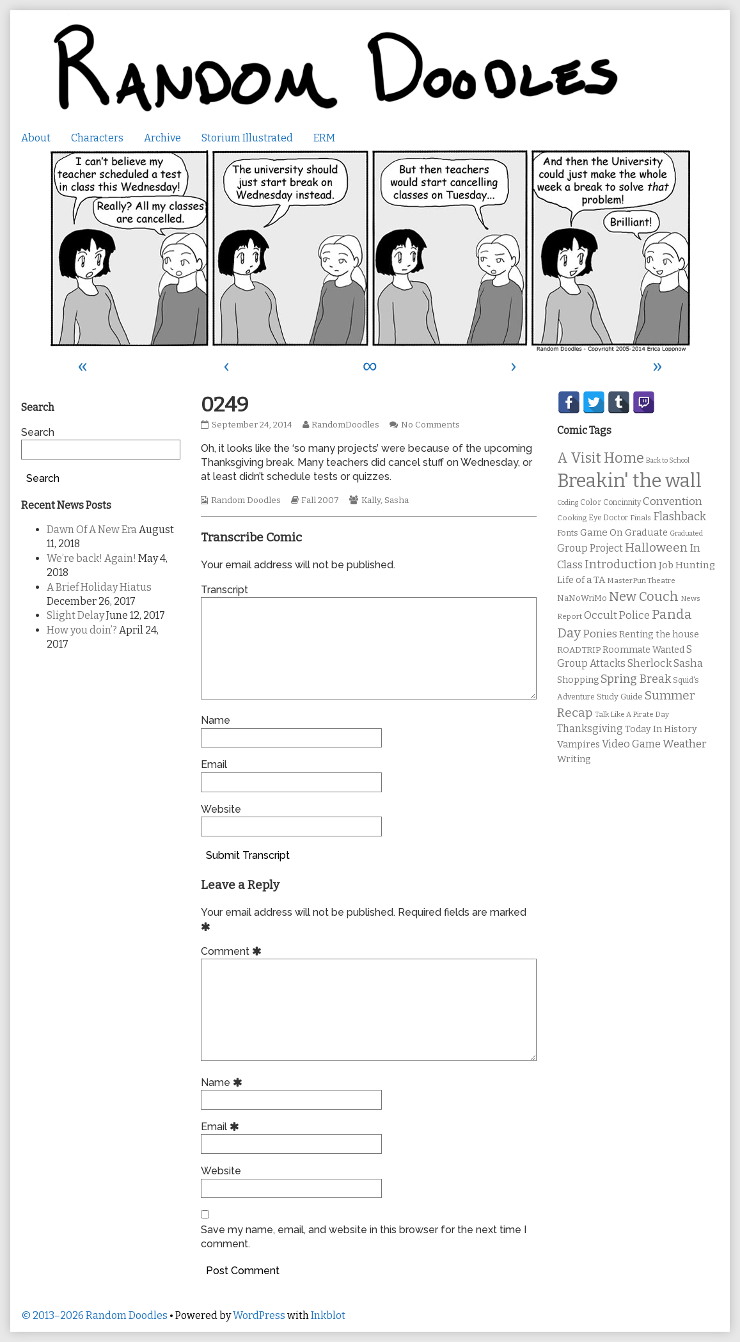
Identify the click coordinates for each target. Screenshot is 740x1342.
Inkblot (328, 1315)
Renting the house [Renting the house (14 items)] (659, 634)
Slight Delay (75, 615)
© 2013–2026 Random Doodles (94, 1315)
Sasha (396, 500)
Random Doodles (246, 500)
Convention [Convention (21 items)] (672, 501)
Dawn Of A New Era (92, 529)
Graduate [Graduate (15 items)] (646, 532)
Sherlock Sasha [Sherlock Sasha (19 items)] (665, 663)
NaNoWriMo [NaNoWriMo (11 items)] (582, 598)
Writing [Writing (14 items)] (574, 759)
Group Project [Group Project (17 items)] (590, 548)
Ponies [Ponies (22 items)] (600, 634)
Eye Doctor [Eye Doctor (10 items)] (608, 517)
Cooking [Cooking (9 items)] (571, 517)
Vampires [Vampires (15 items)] (578, 744)
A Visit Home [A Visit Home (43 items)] (600, 458)
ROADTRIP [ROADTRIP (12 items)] (579, 650)
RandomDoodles (345, 425)
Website (221, 809)
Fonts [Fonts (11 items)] (567, 533)
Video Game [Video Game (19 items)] (631, 744)
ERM (324, 138)
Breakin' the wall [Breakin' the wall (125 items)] (629, 481)
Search (37, 432)
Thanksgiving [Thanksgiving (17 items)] (590, 729)
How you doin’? (82, 630)
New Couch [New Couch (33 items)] (644, 596)
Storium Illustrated (247, 138)
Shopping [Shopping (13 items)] (578, 680)
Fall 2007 (320, 500)
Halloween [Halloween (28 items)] (656, 547)
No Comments (430, 425)
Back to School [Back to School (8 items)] (667, 460)
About (36, 138)
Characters (97, 138)
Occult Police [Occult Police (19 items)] (617, 615)
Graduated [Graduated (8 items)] (686, 533)
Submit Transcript (248, 855)
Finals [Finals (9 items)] (640, 517)
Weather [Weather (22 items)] (685, 744)
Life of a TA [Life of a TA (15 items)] (581, 580)
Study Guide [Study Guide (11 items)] (620, 696)
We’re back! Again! (91, 558)
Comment (233, 951)
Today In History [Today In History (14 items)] (661, 729)
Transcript (224, 590)
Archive (162, 138)
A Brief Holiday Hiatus (99, 587)
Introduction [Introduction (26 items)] (621, 564)
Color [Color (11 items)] (590, 502)
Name (215, 720)
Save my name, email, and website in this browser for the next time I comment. (363, 1237)
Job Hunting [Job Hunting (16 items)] (687, 565)
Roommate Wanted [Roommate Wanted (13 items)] (643, 649)
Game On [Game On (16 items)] (601, 532)
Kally (371, 500)
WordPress (259, 1315)
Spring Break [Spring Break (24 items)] (636, 679)
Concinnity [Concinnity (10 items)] (622, 502)
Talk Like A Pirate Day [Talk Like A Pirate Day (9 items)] (632, 714)
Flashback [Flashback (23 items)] (679, 516)
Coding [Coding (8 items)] (567, 503)
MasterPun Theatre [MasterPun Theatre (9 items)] (641, 580)
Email (214, 764)
